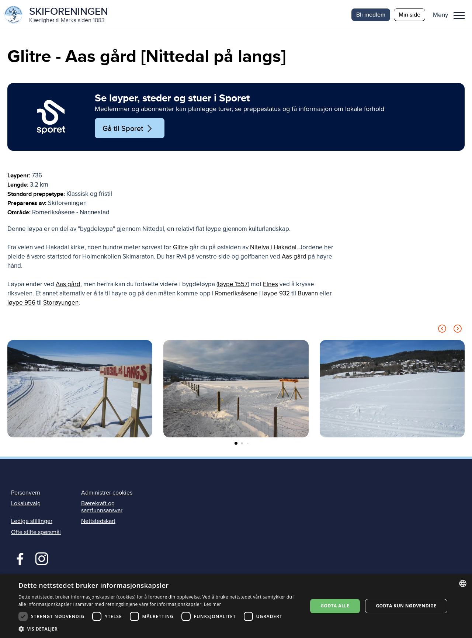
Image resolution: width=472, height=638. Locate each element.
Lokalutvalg (26, 504)
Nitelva (259, 248)
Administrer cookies (106, 493)
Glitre (180, 248)
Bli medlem (370, 14)
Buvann (308, 294)
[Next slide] (458, 331)
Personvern (25, 493)
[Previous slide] (442, 331)
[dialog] (236, 606)
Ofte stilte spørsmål (36, 533)
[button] (451, 15)
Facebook (18, 558)
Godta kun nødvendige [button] (406, 606)
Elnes (270, 285)
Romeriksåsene (236, 294)
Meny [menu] (459, 15)
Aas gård (294, 257)
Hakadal (285, 248)
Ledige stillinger (31, 522)
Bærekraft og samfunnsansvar (101, 507)
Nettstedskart (98, 522)
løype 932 (276, 294)
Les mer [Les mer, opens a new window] (212, 604)
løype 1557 (233, 285)
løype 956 (21, 304)
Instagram (41, 558)
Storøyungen (61, 304)
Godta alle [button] (334, 606)
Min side (409, 14)
